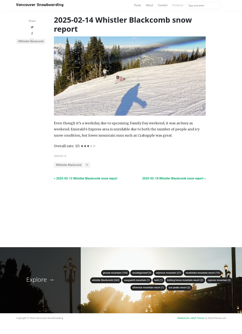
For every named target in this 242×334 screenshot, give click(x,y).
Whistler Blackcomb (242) (105, 280)
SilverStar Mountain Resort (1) (148, 287)
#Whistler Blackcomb (31, 41)
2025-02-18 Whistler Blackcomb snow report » (174, 178)
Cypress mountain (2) (219, 280)
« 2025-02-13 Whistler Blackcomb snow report (85, 178)
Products (177, 5)
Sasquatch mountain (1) (137, 280)
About (149, 5)
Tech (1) (158, 280)
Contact (163, 5)
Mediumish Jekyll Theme (190, 318)
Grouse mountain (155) (115, 272)
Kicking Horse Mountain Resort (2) (185, 280)
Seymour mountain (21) (168, 272)
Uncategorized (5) (141, 272)
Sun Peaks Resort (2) (179, 287)
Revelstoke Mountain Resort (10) (203, 272)
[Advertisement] (130, 207)
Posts (137, 5)
